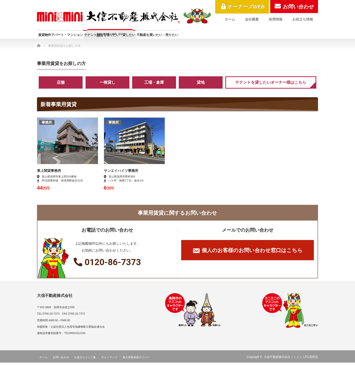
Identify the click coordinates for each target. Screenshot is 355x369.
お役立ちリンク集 (85, 363)
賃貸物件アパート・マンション (74, 37)
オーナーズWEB (246, 6)
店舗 (61, 89)
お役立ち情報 (302, 19)
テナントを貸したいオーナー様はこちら (270, 89)
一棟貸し (107, 89)
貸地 (201, 89)
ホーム (230, 19)
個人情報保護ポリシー (136, 363)
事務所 (47, 129)
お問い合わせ (298, 6)
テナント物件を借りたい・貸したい (151, 39)
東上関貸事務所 (49, 177)
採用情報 (276, 19)
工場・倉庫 (154, 89)
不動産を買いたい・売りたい (225, 37)
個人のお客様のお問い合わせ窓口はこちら (247, 257)
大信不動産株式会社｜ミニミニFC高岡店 (291, 363)
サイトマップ (109, 363)
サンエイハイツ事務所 (121, 177)
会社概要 (252, 19)
